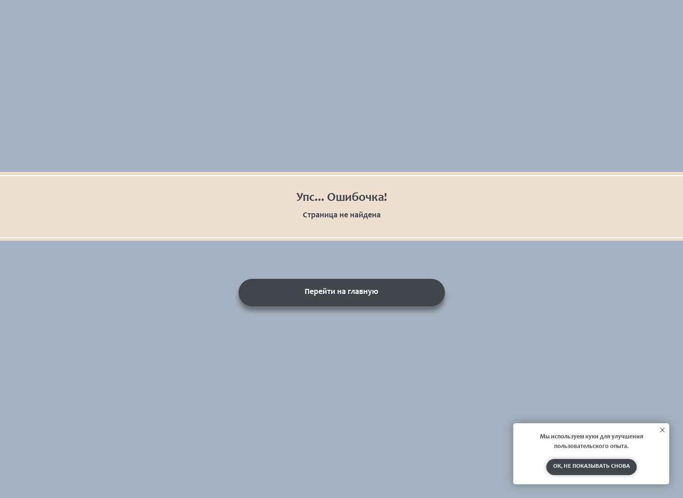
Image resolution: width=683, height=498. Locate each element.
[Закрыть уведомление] (662, 430)
